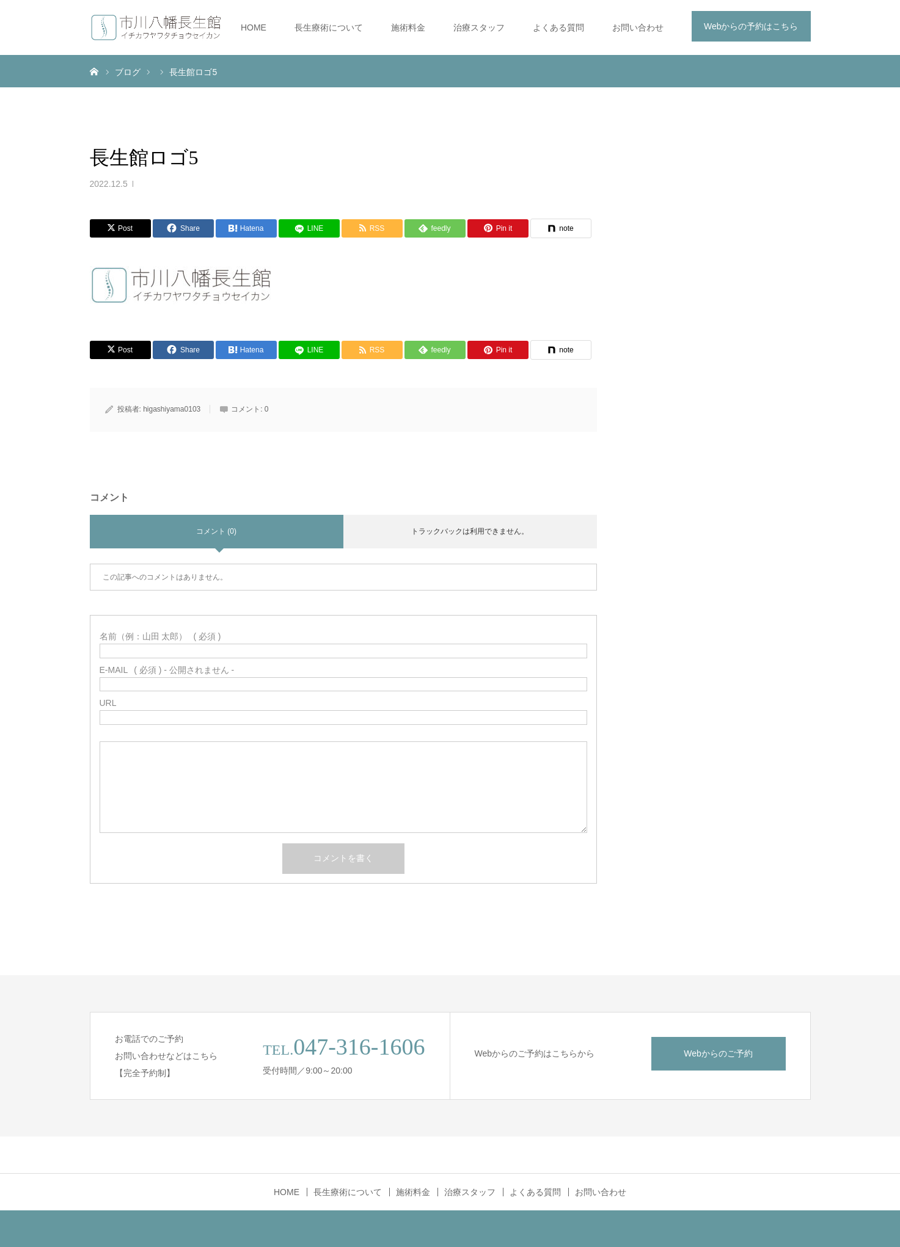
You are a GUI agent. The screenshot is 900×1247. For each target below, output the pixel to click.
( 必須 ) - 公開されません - (167, 670)
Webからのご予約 (718, 1053)
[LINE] (309, 228)
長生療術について (329, 27)
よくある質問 (558, 27)
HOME (253, 27)
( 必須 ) (160, 636)
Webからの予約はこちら (751, 26)
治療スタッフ (479, 27)
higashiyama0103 (171, 409)
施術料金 (408, 27)
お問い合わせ (638, 27)
